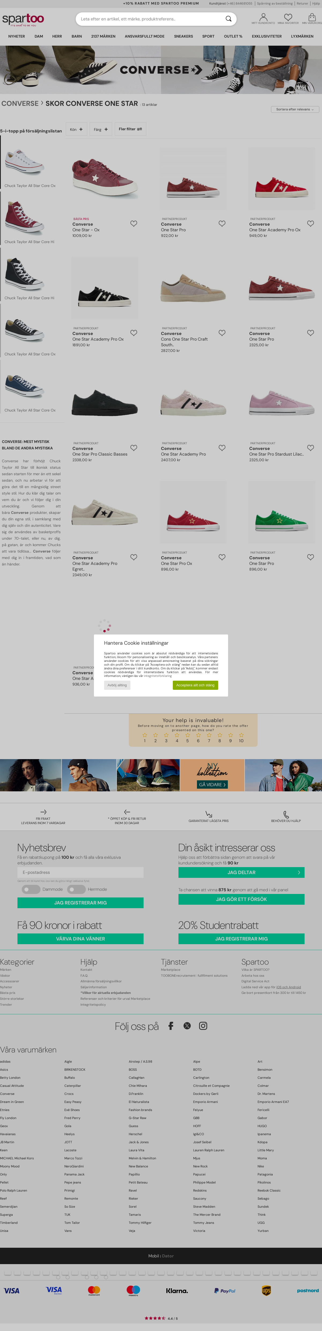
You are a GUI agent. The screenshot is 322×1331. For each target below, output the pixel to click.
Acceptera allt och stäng (195, 685)
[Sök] (228, 19)
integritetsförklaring (158, 676)
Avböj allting (117, 685)
